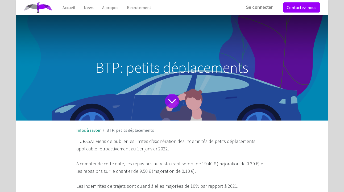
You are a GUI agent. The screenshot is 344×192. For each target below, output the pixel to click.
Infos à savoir (88, 130)
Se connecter (259, 7)
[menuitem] (69, 7)
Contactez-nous (301, 7)
